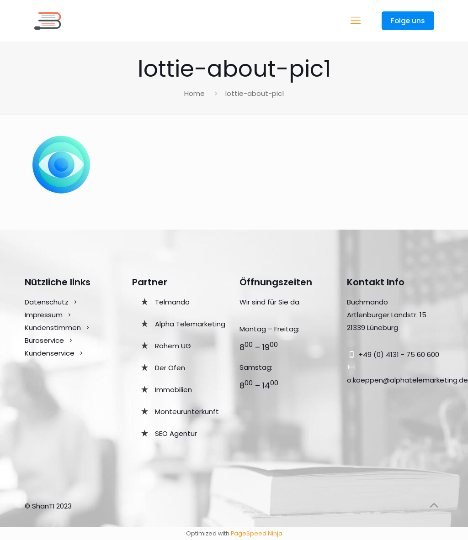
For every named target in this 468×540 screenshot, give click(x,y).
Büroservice (44, 340)
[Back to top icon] (433, 505)
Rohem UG (173, 346)
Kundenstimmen (53, 327)
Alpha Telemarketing (190, 324)
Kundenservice (50, 353)
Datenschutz (47, 302)
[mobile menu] (355, 20)
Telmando (172, 302)
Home (194, 93)
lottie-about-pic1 (254, 93)
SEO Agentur (176, 433)
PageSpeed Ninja (256, 533)
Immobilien (173, 389)
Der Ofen (170, 367)
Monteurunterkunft (187, 411)
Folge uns (408, 21)
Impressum (44, 315)
